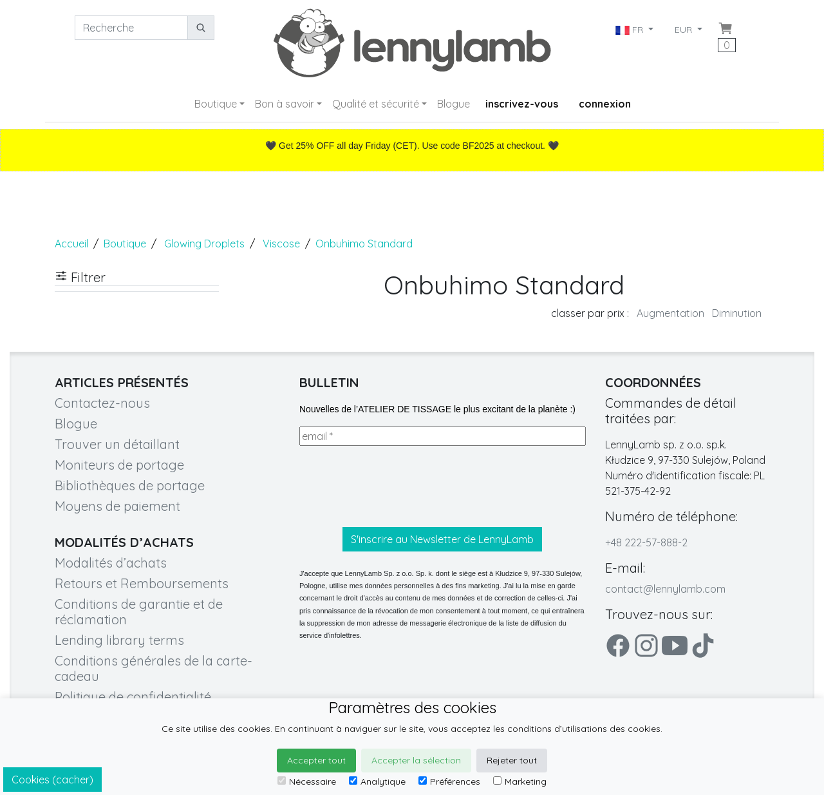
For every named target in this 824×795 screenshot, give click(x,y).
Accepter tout (316, 760)
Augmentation (670, 313)
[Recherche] (131, 27)
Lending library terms (119, 640)
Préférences (449, 781)
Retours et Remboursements (142, 583)
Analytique (377, 781)
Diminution (737, 313)
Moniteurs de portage (119, 465)
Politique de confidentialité (133, 697)
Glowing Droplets (204, 243)
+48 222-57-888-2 (646, 542)
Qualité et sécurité (375, 103)
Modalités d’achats (111, 563)
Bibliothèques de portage (130, 485)
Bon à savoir (284, 103)
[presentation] (397, 486)
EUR (685, 29)
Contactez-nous (102, 403)
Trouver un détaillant (117, 444)
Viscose (281, 243)
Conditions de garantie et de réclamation (139, 611)
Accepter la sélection (416, 760)
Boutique (215, 103)
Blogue (453, 103)
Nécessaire (306, 781)
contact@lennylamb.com (665, 588)
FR (630, 29)
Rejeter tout (512, 760)
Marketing (520, 781)
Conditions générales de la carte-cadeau (153, 668)
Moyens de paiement (117, 506)
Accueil (71, 243)
